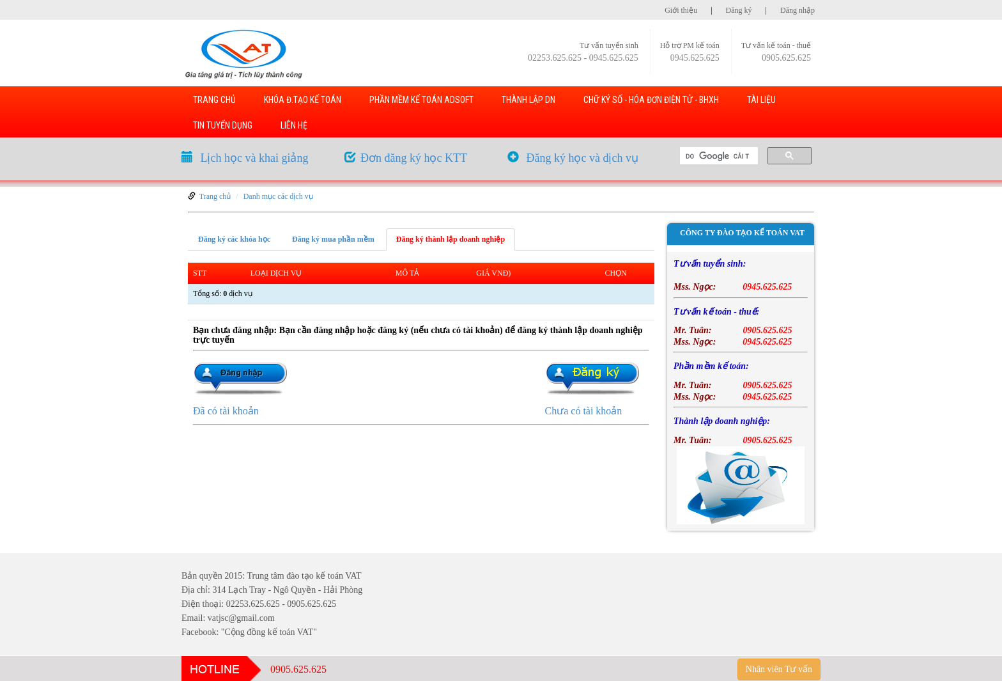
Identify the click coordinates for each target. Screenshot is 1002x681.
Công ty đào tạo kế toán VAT (742, 232)
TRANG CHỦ (214, 100)
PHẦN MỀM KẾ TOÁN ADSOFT (421, 100)
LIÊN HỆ (294, 125)
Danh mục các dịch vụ (278, 196)
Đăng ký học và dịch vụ (582, 158)
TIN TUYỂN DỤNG (222, 125)
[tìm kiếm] (718, 156)
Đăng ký (739, 10)
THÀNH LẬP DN (528, 100)
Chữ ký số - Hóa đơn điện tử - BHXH (651, 100)
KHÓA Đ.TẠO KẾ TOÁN (302, 100)
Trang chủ (215, 196)
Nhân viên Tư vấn (779, 669)
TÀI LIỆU (761, 100)
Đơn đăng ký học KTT (413, 158)
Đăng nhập (797, 10)
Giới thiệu (681, 10)
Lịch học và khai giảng (255, 158)
